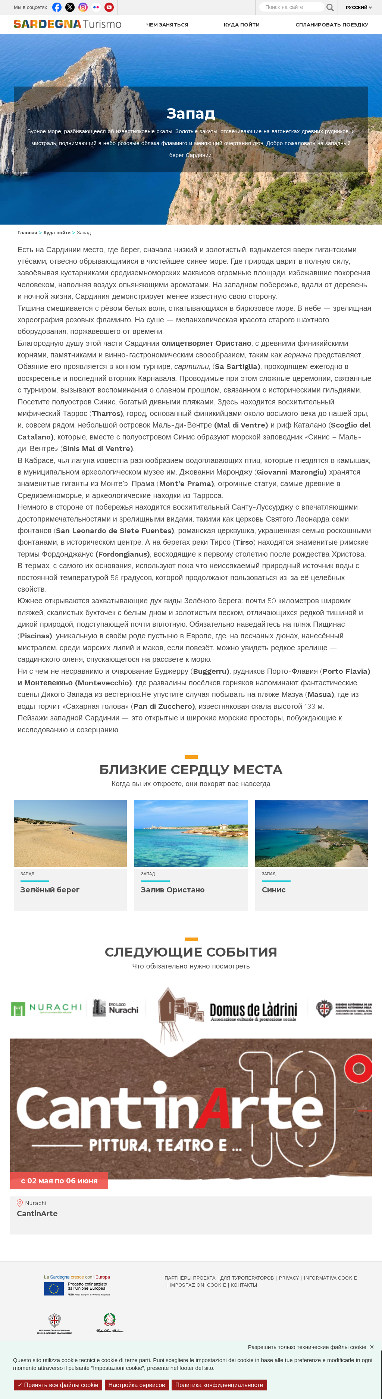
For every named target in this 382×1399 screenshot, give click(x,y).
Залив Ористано (173, 890)
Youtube (109, 5)
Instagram (83, 5)
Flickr (96, 5)
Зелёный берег (50, 890)
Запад (27, 873)
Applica (330, 7)
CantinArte (37, 1213)
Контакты (244, 1285)
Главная (27, 232)
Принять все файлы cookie (58, 1385)
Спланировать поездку (331, 25)
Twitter (70, 5)
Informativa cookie (330, 1278)
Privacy (289, 1278)
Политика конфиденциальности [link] (219, 1385)
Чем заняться (167, 25)
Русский (356, 7)
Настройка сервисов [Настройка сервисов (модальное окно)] (137, 1385)
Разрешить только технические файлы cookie (314, 1347)
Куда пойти (242, 25)
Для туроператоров (247, 1278)
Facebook (57, 5)
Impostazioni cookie (197, 1285)
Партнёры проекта (190, 1278)
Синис (274, 890)
